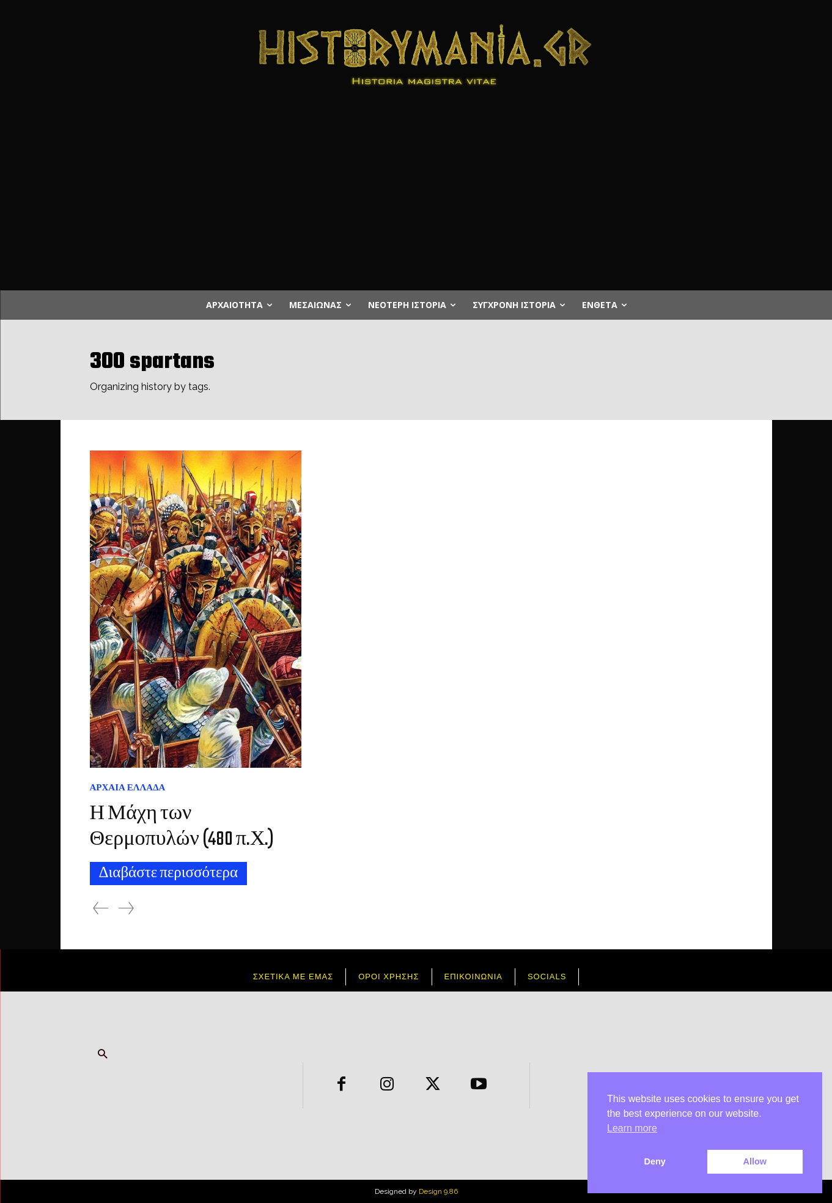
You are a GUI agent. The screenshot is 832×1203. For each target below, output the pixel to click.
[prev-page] (100, 908)
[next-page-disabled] (126, 908)
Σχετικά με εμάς (293, 976)
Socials (547, 976)
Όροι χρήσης (388, 976)
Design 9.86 (438, 1191)
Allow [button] (755, 1161)
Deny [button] (655, 1161)
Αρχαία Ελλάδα (128, 787)
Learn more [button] (632, 1128)
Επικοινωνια (473, 976)
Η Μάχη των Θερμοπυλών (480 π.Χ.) (184, 826)
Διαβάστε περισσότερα (168, 874)
